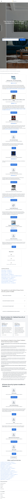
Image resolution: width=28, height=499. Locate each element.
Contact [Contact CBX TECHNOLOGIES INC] (14, 414)
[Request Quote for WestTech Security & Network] (14, 442)
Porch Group (2, 493)
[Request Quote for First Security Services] (14, 182)
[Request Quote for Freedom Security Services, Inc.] (14, 231)
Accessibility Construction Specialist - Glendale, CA (7, 462)
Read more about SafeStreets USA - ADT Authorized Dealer (16, 88)
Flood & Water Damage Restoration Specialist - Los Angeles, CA (8, 474)
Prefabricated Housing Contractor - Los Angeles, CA (7, 475)
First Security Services (14, 172)
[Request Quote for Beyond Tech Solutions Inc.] (14, 132)
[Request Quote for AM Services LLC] (14, 165)
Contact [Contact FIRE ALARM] (14, 453)
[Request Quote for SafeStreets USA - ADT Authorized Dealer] (14, 92)
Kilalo (14, 422)
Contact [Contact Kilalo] (14, 429)
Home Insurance (3, 483)
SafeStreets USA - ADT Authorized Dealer (14, 80)
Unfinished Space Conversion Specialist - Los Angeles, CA (8, 463)
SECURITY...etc (13, 190)
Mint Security (14, 393)
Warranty (1, 484)
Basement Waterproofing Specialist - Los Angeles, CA (7, 470)
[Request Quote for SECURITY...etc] (14, 200)
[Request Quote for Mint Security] (14, 397)
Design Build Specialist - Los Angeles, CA (5, 464)
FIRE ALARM (14, 449)
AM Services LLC (14, 156)
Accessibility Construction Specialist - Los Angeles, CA (7, 468)
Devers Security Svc (13, 238)
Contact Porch (2, 497)
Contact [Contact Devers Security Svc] (13, 246)
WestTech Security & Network (14, 437)
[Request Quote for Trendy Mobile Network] (14, 217)
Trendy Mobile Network (14, 208)
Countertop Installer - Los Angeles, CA (5, 469)
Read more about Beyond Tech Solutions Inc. (12, 129)
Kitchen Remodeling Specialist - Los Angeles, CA (7, 473)
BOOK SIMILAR (13, 457)
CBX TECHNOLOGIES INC (14, 405)
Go (22, 39)
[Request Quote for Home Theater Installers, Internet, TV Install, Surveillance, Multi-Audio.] (14, 113)
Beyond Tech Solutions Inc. (14, 120)
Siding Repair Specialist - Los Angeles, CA (6, 478)
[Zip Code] (10, 39)
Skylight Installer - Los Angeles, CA (5, 479)
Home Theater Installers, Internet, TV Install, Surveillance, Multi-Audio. (14, 100)
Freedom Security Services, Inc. (13, 225)
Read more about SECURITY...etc (9, 197)
